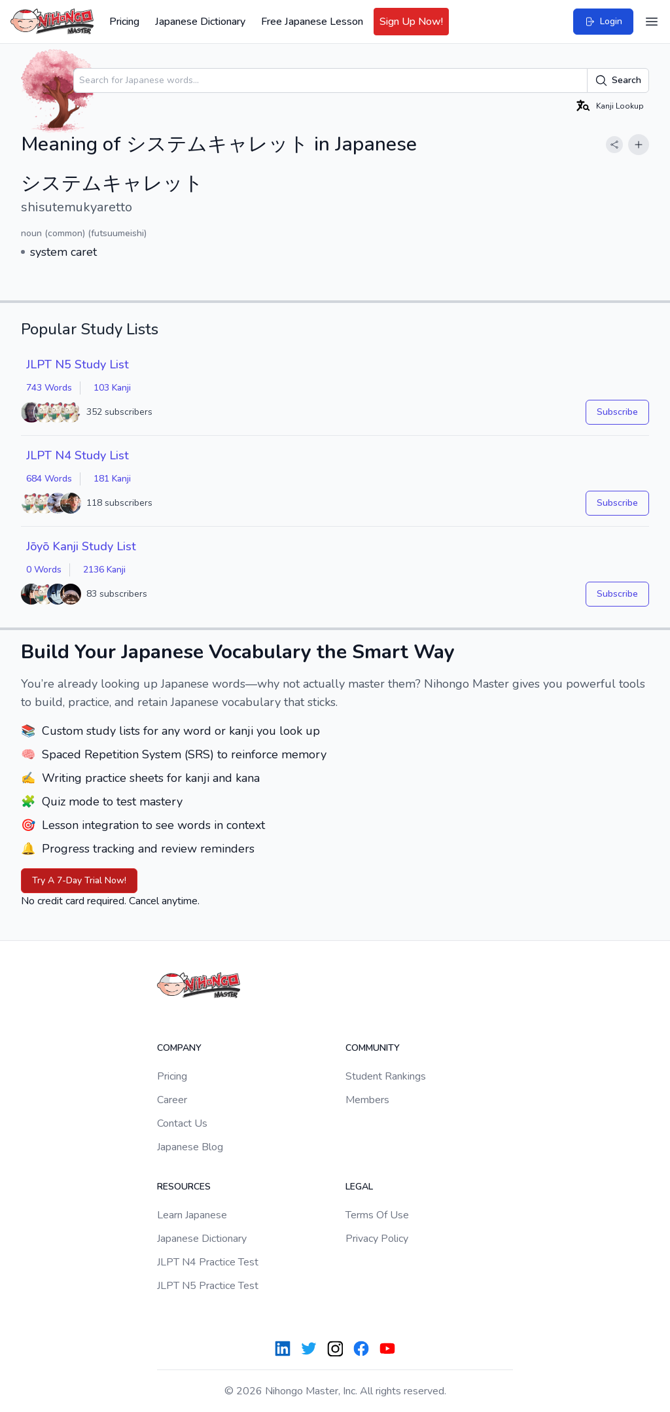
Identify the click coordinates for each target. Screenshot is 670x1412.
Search (618, 80)
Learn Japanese (192, 1215)
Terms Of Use (377, 1215)
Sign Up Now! (411, 21)
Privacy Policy (376, 1238)
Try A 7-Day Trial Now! (79, 880)
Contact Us (182, 1123)
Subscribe (617, 412)
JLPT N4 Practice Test (207, 1262)
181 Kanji (112, 478)
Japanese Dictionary (200, 21)
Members (367, 1100)
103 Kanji (112, 387)
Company (179, 1048)
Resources (184, 1186)
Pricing (124, 21)
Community (372, 1048)
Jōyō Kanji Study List (81, 546)
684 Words (49, 478)
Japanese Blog (190, 1147)
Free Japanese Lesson (312, 21)
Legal (359, 1186)
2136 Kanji (104, 569)
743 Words (49, 387)
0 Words (44, 569)
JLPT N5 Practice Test (207, 1286)
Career (172, 1100)
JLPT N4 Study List (77, 455)
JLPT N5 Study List (77, 364)
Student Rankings (385, 1076)
